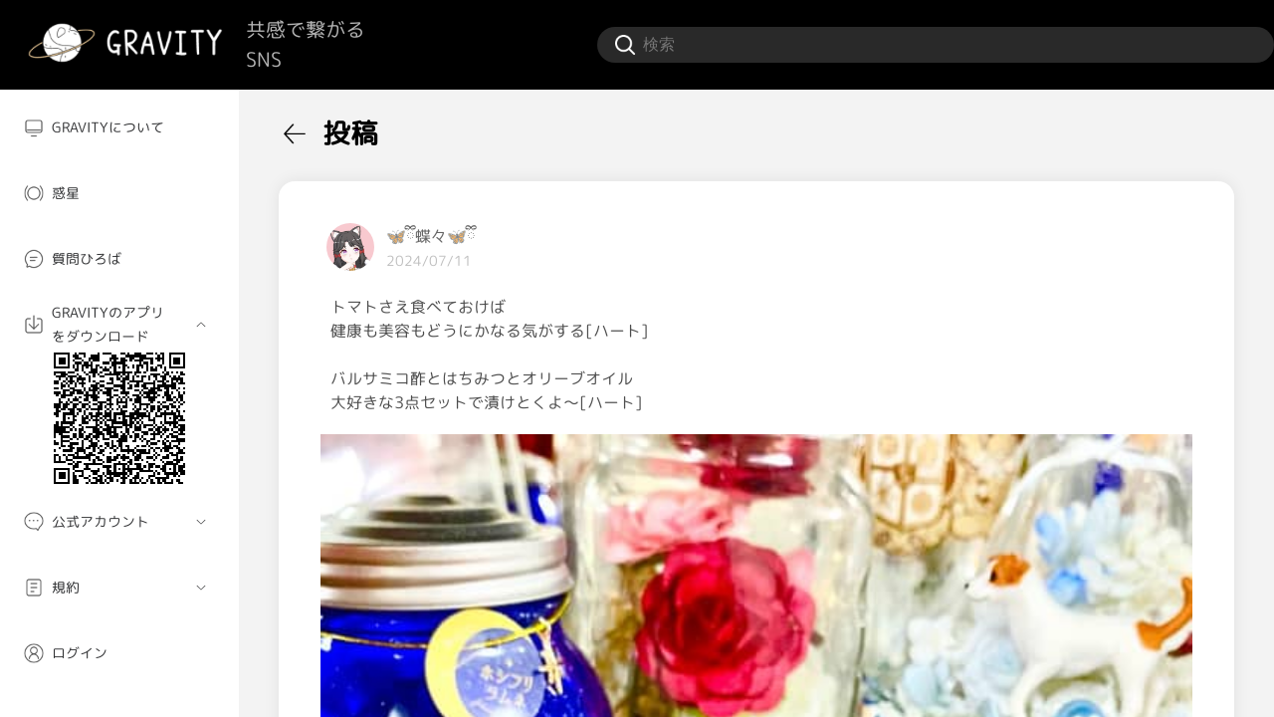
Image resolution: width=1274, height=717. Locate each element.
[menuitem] (119, 127)
